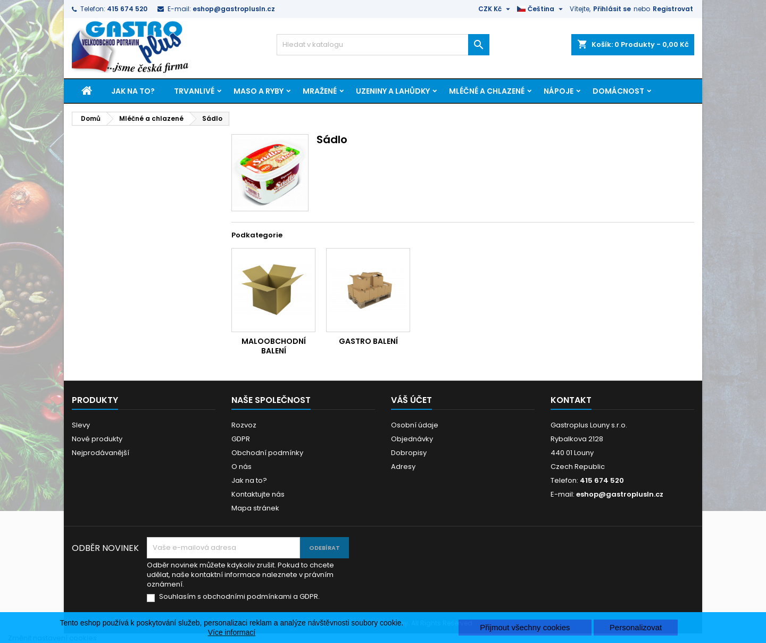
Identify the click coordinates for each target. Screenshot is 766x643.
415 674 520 (127, 8)
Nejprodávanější (100, 453)
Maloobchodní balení (274, 346)
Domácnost (618, 91)
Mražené (320, 91)
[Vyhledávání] (383, 44)
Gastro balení (368, 341)
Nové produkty (97, 439)
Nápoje (558, 91)
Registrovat (673, 8)
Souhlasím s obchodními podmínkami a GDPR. (239, 596)
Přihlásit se (612, 8)
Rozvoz (243, 425)
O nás (241, 466)
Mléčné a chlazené (486, 91)
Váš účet (411, 400)
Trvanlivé (194, 91)
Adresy (403, 466)
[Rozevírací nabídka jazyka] (541, 9)
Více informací (231, 632)
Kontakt (571, 400)
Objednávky (412, 439)
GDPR (240, 439)
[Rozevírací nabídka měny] (495, 9)
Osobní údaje (414, 425)
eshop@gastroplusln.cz (234, 8)
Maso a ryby (259, 91)
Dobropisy (409, 453)
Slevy (81, 425)
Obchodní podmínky (267, 453)
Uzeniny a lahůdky (393, 91)
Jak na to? (133, 91)
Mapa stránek (255, 508)
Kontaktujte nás (258, 494)
